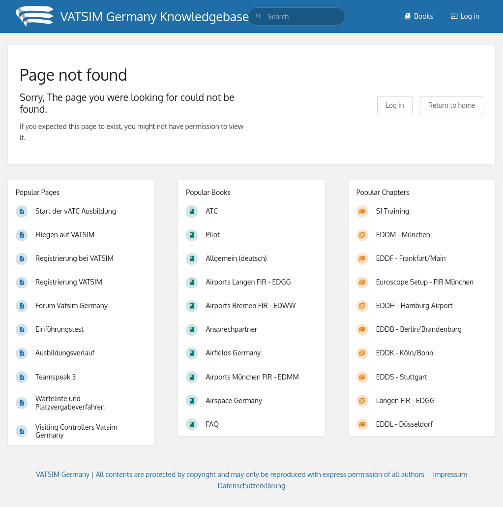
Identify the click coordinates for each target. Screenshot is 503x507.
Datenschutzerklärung (252, 485)
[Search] (258, 16)
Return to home (451, 105)
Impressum (450, 474)
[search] (296, 16)
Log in (465, 16)
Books (418, 16)
